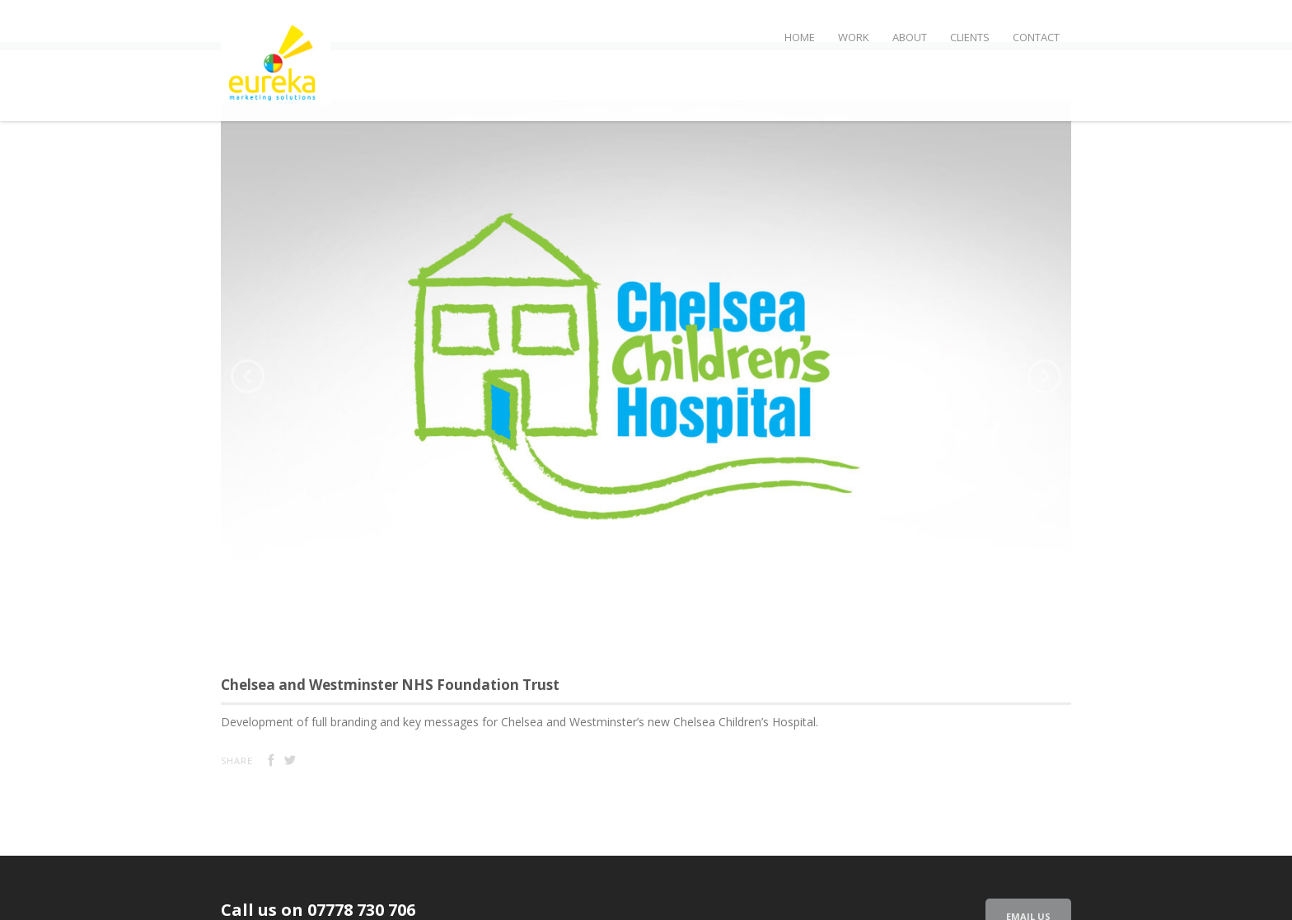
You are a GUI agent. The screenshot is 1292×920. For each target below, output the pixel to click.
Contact (1036, 37)
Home (799, 37)
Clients (970, 37)
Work (853, 37)
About (909, 37)
